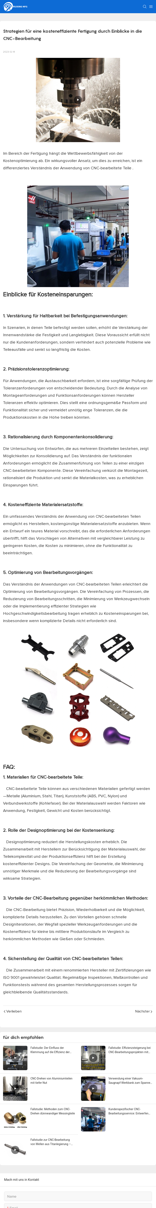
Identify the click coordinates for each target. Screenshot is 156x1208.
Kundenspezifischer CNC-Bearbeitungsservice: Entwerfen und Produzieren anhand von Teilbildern (128, 1112)
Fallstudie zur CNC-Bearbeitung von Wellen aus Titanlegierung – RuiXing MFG (50, 1142)
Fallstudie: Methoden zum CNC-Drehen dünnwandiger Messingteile (52, 1111)
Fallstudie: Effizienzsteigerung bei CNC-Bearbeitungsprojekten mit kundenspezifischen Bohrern (129, 1050)
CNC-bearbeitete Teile (111, 168)
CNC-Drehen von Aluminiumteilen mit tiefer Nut (51, 1080)
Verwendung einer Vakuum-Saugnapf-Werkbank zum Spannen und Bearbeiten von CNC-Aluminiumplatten (130, 1081)
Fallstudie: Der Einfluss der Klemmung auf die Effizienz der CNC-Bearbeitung (50, 1050)
